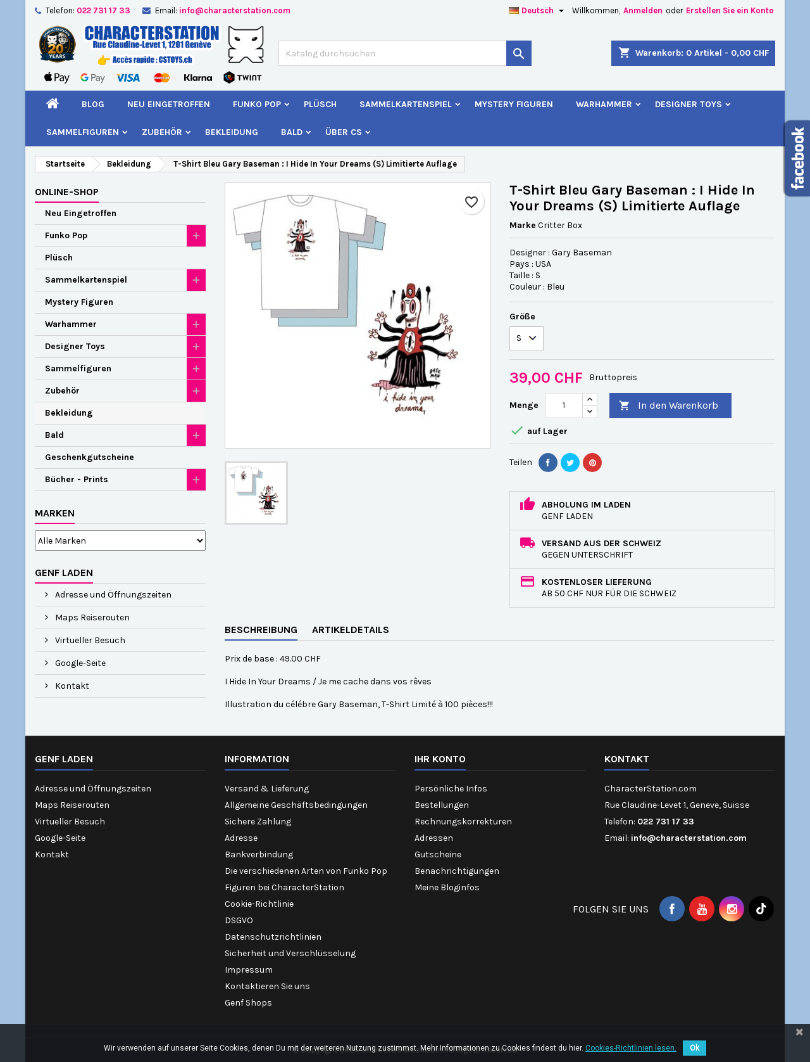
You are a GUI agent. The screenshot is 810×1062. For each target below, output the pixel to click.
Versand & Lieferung (267, 788)
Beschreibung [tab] (261, 630)
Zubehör (162, 132)
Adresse (241, 838)
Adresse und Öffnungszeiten (112, 594)
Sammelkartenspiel (405, 104)
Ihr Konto (440, 759)
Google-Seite (79, 663)
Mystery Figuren (514, 104)
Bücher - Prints (76, 479)
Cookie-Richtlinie (259, 904)
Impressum (249, 969)
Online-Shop (67, 192)
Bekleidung (231, 132)
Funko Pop (257, 104)
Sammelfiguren (82, 132)
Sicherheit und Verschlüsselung (290, 953)
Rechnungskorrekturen (463, 821)
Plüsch (320, 104)
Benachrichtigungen (456, 871)
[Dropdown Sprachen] (538, 11)
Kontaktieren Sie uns (267, 986)
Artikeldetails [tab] (350, 630)
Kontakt (71, 686)
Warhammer (604, 104)
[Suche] (405, 53)
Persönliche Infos (450, 788)
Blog (93, 104)
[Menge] (564, 405)
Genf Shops (248, 1002)
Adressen (433, 838)
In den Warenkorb (668, 406)
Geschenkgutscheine (89, 457)
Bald (291, 132)
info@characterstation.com (234, 10)
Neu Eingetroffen (168, 104)
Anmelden (643, 10)
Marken (55, 513)
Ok (694, 1048)
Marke (522, 225)
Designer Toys (688, 104)
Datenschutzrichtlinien (273, 936)
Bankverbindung (259, 854)
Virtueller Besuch (89, 640)
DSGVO (239, 920)
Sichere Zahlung (258, 821)
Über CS (343, 132)
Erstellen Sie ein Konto (730, 10)
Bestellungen (441, 805)
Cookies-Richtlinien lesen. (630, 1048)
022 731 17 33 (103, 10)
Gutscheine (437, 854)
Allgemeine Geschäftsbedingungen (296, 805)
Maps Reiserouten (91, 617)
